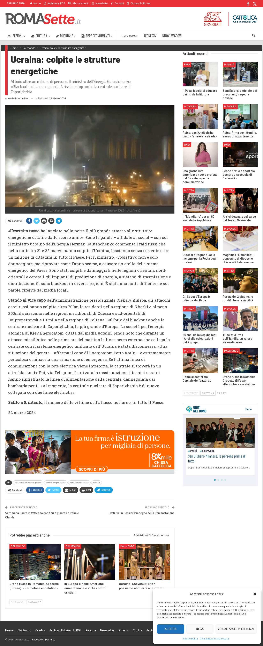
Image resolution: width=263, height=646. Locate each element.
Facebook (37, 639)
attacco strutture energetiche (28, 482)
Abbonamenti (78, 3)
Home (35, 3)
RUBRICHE (64, 35)
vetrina (96, 482)
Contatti (117, 3)
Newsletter (100, 3)
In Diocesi (190, 106)
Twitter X (50, 639)
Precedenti (18, 601)
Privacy (124, 630)
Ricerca (90, 630)
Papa (187, 64)
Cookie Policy (190, 638)
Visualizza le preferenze (236, 629)
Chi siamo (24, 630)
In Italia (229, 64)
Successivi (35, 601)
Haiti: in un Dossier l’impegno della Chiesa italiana (141, 513)
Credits (40, 630)
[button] (255, 594)
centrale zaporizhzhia (56, 482)
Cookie (137, 630)
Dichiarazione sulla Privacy (214, 638)
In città (189, 190)
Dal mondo (18, 546)
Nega (200, 629)
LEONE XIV (150, 35)
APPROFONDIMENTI (96, 35)
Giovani (189, 270)
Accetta (170, 629)
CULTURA (39, 35)
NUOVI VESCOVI (172, 35)
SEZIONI (15, 35)
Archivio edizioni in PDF (65, 630)
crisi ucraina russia (79, 482)
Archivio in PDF (54, 3)
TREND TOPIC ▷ (129, 36)
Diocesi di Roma (138, 3)
